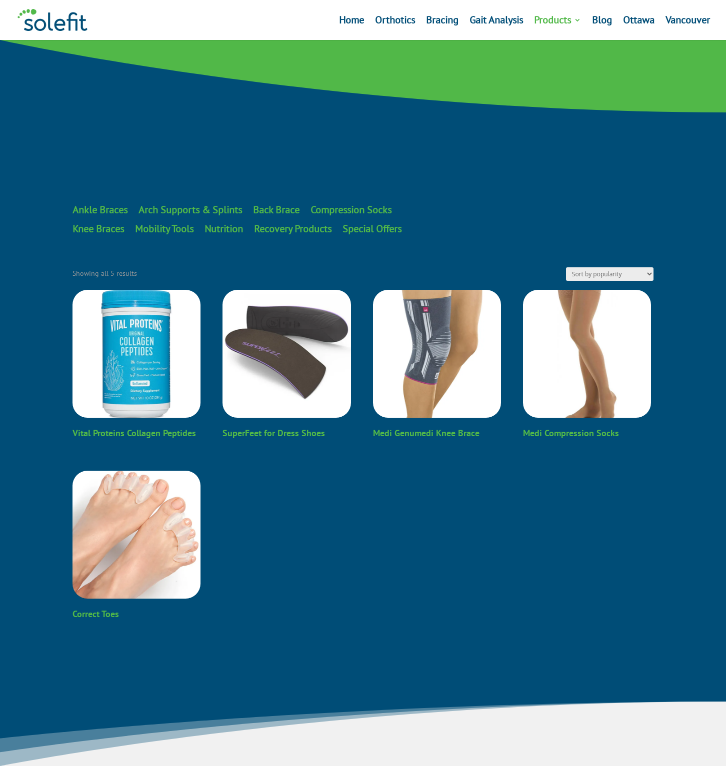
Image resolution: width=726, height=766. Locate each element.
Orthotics (395, 21)
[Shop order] (610, 274)
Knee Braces (98, 229)
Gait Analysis (496, 21)
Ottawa (638, 21)
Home (351, 21)
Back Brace (276, 210)
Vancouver (688, 21)
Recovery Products (293, 229)
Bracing (442, 21)
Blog (602, 21)
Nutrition (223, 229)
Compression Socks (351, 210)
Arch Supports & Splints (190, 210)
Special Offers (372, 229)
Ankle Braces (100, 210)
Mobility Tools (164, 229)
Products (552, 21)
